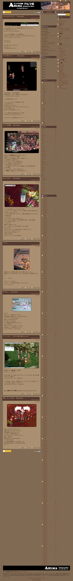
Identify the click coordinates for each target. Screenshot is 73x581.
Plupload (38, 578)
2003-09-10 (37, 179)
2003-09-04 (37, 244)
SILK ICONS (43, 578)
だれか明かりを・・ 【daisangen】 (14, 55)
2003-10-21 (37, 57)
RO (36, 20)
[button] (67, 14)
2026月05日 (49, 12)
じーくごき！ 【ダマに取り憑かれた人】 (16, 336)
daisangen (33, 18)
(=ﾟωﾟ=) (5, 243)
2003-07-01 (37, 293)
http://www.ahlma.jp (23, 571)
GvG (39, 20)
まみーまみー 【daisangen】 (12, 178)
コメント (28, 51)
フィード (62, 0)
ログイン (67, 0)
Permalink (22, 51)
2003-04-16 (37, 399)
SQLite (32, 578)
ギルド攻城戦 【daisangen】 (12, 125)
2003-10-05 (37, 126)
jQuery (35, 578)
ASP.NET (29, 578)
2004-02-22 (37, 18)
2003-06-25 (37, 338)
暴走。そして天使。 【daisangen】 (13, 398)
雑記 (39, 59)
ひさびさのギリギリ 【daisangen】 (14, 16)
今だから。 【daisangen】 (10, 292)
